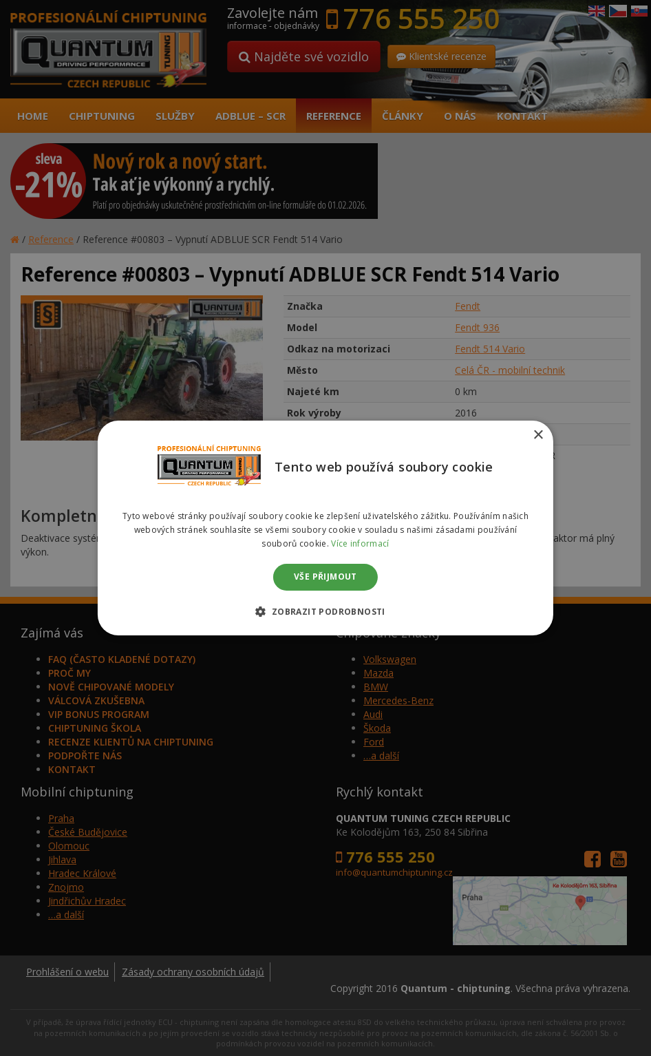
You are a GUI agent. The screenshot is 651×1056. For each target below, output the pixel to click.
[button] (325, 611)
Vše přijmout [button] (325, 577)
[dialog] (325, 528)
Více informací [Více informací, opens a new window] (360, 543)
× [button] (538, 435)
